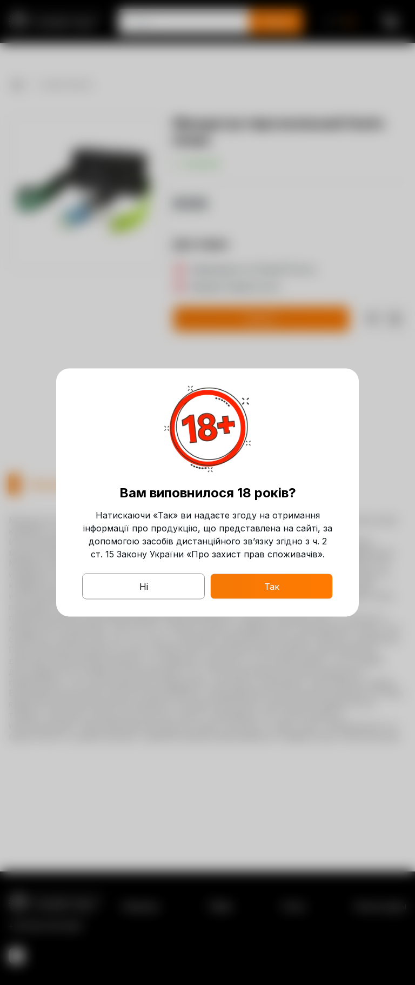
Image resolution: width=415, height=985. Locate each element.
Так (271, 586)
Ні (143, 586)
